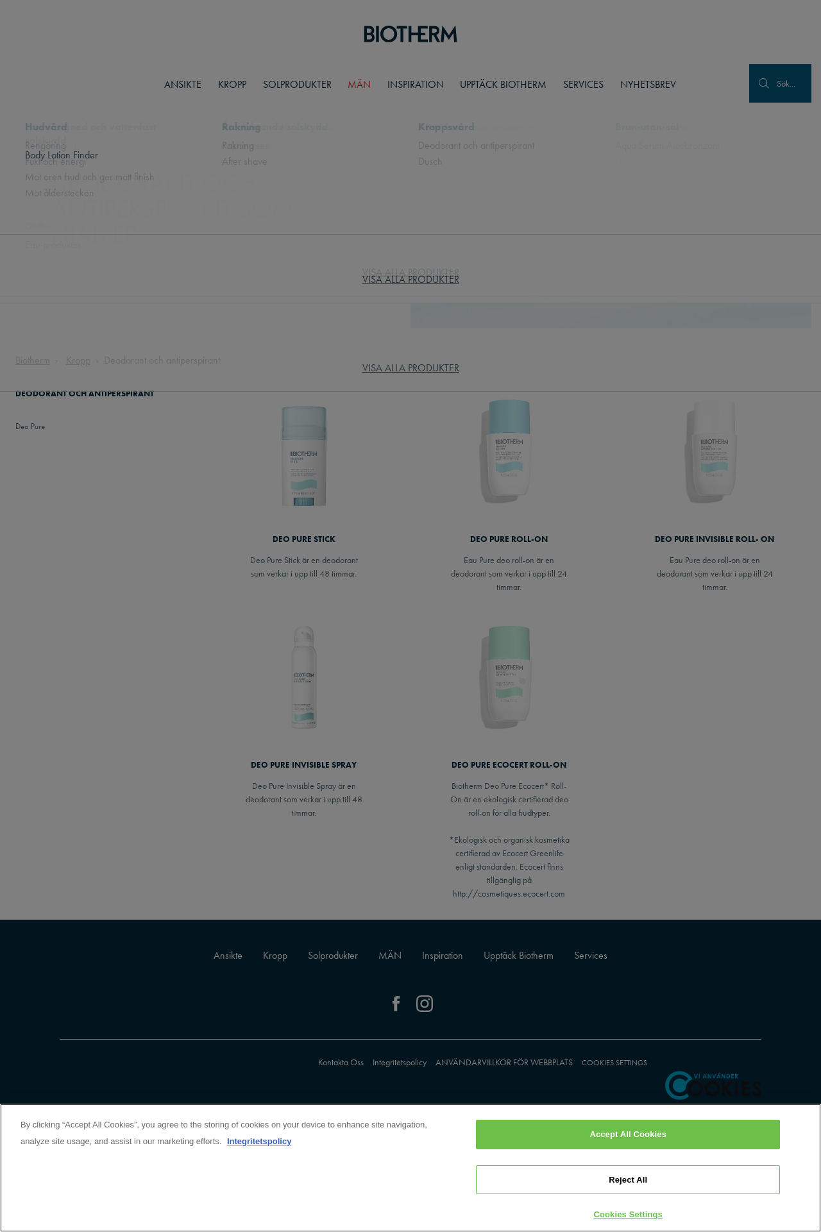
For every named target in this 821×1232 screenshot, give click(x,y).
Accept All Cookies (627, 1134)
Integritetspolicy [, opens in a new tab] (259, 1141)
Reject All (628, 1180)
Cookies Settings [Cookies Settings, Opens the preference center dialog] (628, 1214)
